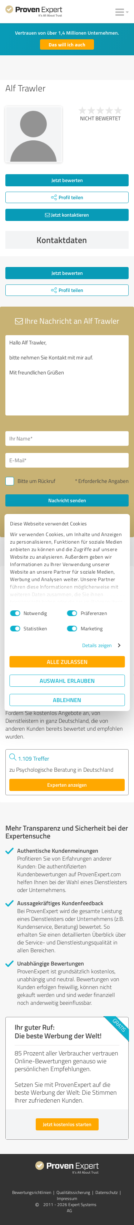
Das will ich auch (67, 44)
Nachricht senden (67, 500)
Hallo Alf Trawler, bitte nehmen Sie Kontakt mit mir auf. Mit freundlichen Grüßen (67, 375)
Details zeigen (97, 645)
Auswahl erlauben (67, 680)
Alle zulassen (67, 661)
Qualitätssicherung (73, 1192)
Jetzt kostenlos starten (67, 1124)
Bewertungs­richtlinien (31, 1192)
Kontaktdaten (80, 240)
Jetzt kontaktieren (67, 214)
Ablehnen (67, 700)
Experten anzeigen (67, 784)
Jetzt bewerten (67, 180)
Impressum (67, 1198)
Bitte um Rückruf (36, 481)
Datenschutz (106, 1192)
